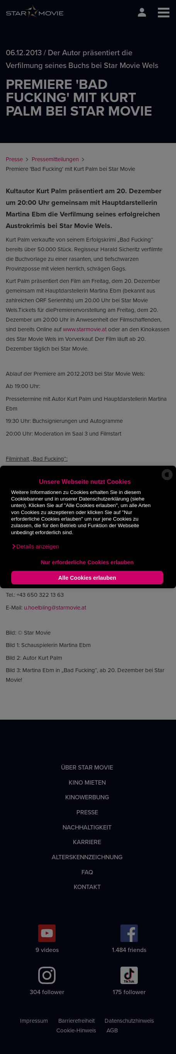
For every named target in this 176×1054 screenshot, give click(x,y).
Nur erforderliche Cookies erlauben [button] (87, 562)
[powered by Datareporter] (167, 479)
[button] (35, 546)
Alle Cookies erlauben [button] (87, 578)
